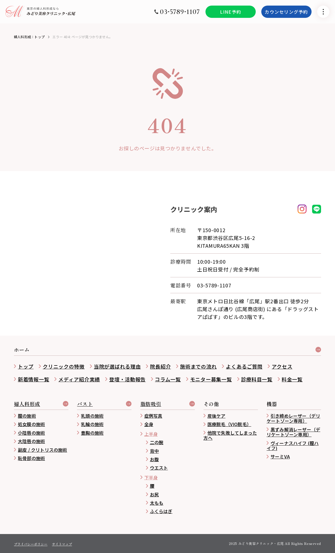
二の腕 (157, 442)
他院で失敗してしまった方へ (230, 435)
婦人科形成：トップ (29, 36)
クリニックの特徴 (64, 366)
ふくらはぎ (161, 511)
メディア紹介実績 (79, 379)
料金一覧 (292, 379)
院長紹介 (160, 366)
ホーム (22, 350)
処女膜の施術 (31, 424)
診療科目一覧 (256, 379)
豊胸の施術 (92, 432)
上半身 (151, 434)
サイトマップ (62, 544)
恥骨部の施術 (31, 458)
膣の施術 (27, 415)
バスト (85, 404)
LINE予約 (230, 14)
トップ (26, 366)
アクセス (282, 366)
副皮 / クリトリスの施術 (42, 449)
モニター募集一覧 (211, 379)
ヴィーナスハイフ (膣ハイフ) (293, 445)
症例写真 (153, 415)
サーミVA (280, 456)
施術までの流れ (198, 366)
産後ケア (216, 415)
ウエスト (159, 467)
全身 (148, 424)
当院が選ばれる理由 (117, 366)
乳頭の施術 (92, 415)
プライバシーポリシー (30, 544)
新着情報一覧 (33, 379)
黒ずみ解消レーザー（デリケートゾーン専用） (293, 432)
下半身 (151, 477)
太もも (157, 502)
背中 (154, 451)
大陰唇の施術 (31, 441)
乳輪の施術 (92, 424)
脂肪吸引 (150, 404)
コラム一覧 (168, 379)
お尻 (154, 494)
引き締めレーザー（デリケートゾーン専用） (293, 418)
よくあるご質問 (244, 366)
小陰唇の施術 (31, 432)
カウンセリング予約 (286, 14)
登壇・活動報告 (127, 379)
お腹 (154, 459)
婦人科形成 (27, 404)
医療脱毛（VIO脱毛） (229, 424)
